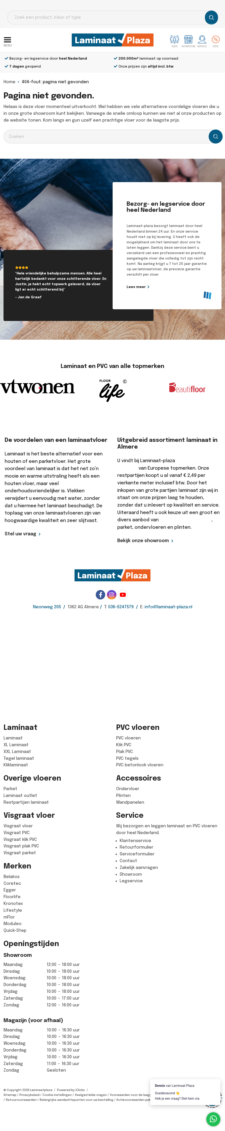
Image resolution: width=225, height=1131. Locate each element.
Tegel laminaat (19, 758)
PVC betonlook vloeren (139, 765)
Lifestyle (13, 910)
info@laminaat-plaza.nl (168, 607)
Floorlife (12, 896)
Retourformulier (136, 847)
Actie (216, 41)
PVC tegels (127, 758)
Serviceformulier (137, 854)
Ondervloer (127, 788)
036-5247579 (121, 607)
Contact (128, 860)
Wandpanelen (130, 802)
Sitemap (10, 1095)
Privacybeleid (29, 1095)
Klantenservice (135, 840)
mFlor (9, 917)
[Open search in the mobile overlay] (112, 18)
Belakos (12, 876)
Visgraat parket (20, 852)
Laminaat (13, 738)
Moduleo (12, 923)
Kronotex (13, 903)
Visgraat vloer (18, 826)
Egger (10, 890)
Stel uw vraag (20, 534)
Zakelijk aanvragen (139, 867)
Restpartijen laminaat (26, 802)
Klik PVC (123, 744)
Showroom (131, 874)
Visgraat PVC (17, 832)
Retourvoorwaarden (21, 1100)
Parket (10, 788)
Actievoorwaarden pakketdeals (140, 1100)
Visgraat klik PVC (20, 839)
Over (174, 41)
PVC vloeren (128, 738)
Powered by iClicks (71, 1090)
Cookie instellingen (57, 1095)
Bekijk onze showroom (143, 540)
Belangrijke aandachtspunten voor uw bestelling (76, 1100)
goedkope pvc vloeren (185, 519)
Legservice (131, 881)
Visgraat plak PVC (21, 846)
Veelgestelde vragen (91, 1095)
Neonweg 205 (47, 607)
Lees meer (137, 287)
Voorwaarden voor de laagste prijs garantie (143, 1095)
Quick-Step (15, 930)
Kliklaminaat (16, 765)
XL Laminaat (16, 744)
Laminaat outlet (20, 795)
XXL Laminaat (17, 751)
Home (9, 81)
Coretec (12, 883)
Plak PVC (124, 751)
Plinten (123, 795)
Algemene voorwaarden (197, 1095)
